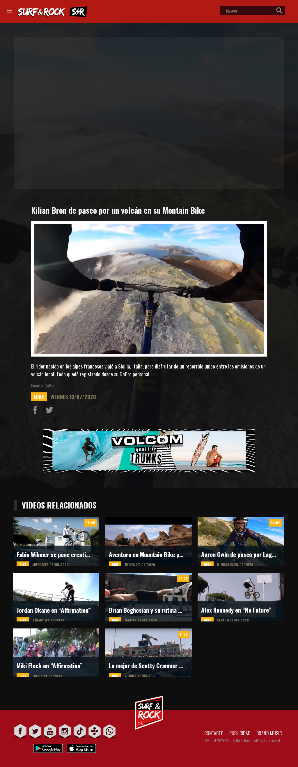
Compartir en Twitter (50, 411)
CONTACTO (214, 733)
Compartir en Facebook (36, 411)
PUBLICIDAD (240, 733)
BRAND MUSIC (269, 733)
